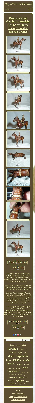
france (12, 345)
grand (25, 375)
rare (28, 372)
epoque (19, 383)
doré (11, 356)
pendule (17, 359)
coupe (27, 381)
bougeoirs (12, 368)
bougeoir (19, 364)
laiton (18, 368)
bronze (13, 348)
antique (13, 383)
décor (27, 349)
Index (18, 391)
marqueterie (12, 377)
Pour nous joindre (18, 394)
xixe (24, 344)
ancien (11, 363)
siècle (22, 349)
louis (8, 360)
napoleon (13, 371)
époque (20, 380)
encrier (18, 345)
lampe (21, 377)
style (20, 352)
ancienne (10, 381)
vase (27, 377)
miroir (23, 372)
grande (26, 364)
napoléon (22, 356)
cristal (24, 383)
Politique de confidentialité (18, 397)
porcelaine (12, 374)
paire (25, 367)
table (25, 353)
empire (20, 374)
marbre (26, 360)
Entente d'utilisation (18, 400)
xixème (13, 352)
